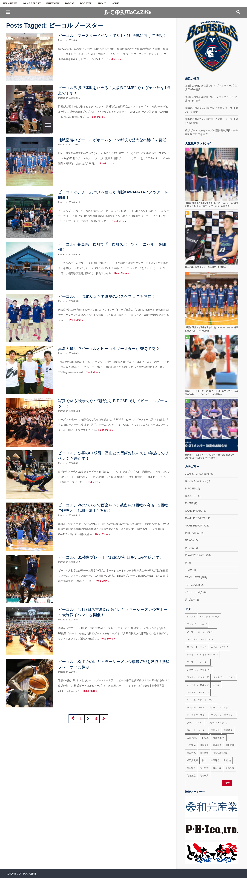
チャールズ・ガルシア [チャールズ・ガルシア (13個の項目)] (198, 684)
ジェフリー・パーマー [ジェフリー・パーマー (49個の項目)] (198, 662)
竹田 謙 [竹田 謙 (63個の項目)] (217, 768)
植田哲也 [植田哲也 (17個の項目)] (191, 753)
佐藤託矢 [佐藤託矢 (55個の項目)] (228, 730)
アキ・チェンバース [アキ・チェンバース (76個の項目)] (209, 616)
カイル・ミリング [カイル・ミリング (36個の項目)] (219, 647)
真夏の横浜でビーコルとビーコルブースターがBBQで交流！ (110, 348)
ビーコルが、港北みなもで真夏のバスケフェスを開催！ (106, 296)
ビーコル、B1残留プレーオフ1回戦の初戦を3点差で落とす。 (110, 557)
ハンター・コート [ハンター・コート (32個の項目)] (195, 707)
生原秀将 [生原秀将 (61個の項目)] (215, 760)
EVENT (189, 503)
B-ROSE (190, 488)
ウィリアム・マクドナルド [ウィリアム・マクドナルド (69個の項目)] (200, 639)
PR (187, 562)
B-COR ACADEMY (195, 481)
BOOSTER (191, 496)
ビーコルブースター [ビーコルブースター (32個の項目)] (197, 715)
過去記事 (190, 599)
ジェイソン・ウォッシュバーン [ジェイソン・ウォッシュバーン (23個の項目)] (202, 654)
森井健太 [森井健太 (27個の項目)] (217, 745)
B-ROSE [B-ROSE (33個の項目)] (191, 616)
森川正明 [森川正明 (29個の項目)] (230, 745)
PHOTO (189, 548)
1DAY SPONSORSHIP (198, 473)
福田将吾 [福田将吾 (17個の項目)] (191, 768)
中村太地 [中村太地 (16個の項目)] (215, 730)
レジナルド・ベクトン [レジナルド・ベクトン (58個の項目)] (217, 722)
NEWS (189, 540)
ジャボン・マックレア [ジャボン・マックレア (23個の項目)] (198, 677)
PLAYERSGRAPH (195, 555)
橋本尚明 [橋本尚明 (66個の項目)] (204, 753)
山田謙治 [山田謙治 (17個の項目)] (191, 745)
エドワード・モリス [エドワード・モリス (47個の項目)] (197, 647)
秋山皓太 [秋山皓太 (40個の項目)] (204, 768)
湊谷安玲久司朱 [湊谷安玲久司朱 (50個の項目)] (220, 753)
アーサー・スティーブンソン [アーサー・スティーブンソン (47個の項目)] (201, 632)
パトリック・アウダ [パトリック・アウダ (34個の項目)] (218, 707)
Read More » (114, 59)
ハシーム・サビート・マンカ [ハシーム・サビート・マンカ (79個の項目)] (201, 700)
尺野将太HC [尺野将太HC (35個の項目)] (219, 737)
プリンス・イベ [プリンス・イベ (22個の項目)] (194, 722)
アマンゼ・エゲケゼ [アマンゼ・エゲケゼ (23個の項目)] (197, 624)
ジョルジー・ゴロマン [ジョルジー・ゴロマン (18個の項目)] (224, 677)
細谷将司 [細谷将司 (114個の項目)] (230, 768)
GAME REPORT (194, 525)
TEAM (188, 570)
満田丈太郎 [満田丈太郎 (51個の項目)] (192, 760)
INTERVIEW (192, 533)
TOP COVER (192, 585)
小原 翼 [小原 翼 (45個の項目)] (205, 737)
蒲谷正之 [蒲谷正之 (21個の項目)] (191, 775)
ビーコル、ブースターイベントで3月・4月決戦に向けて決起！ (112, 35)
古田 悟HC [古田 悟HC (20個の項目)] (192, 737)
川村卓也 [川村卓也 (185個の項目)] (204, 745)
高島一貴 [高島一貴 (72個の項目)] (204, 775)
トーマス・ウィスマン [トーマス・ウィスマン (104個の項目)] (198, 692)
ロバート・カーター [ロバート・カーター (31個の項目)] (197, 730)
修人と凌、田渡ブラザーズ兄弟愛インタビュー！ (207, 267)
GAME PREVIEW (195, 518)
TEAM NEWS (192, 577)
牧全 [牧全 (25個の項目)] (204, 760)
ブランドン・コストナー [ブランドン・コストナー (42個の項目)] (223, 715)
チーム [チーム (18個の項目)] (216, 684)
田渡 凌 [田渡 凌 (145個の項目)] (227, 760)
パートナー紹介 (194, 592)
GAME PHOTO (193, 510)
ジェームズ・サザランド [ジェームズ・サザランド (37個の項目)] (199, 669)
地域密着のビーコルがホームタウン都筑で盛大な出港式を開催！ (114, 140)
